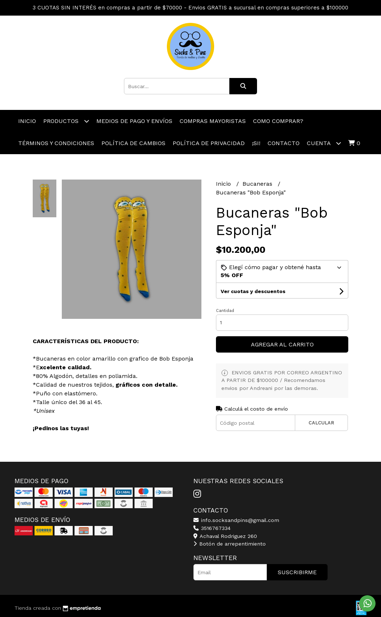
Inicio (27, 121)
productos (66, 121)
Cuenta (324, 143)
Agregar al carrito (282, 344)
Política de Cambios (133, 143)
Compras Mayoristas (213, 121)
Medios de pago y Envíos (134, 121)
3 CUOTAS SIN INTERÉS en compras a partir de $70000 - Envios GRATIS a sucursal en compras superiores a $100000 (190, 7)
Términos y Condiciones (56, 143)
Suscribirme (297, 572)
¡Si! (256, 143)
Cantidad (225, 310)
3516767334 (211, 528)
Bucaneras (258, 183)
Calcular (321, 422)
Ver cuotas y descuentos (253, 291)
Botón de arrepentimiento (229, 544)
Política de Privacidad (209, 143)
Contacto (284, 143)
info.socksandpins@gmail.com (236, 520)
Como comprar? (278, 121)
